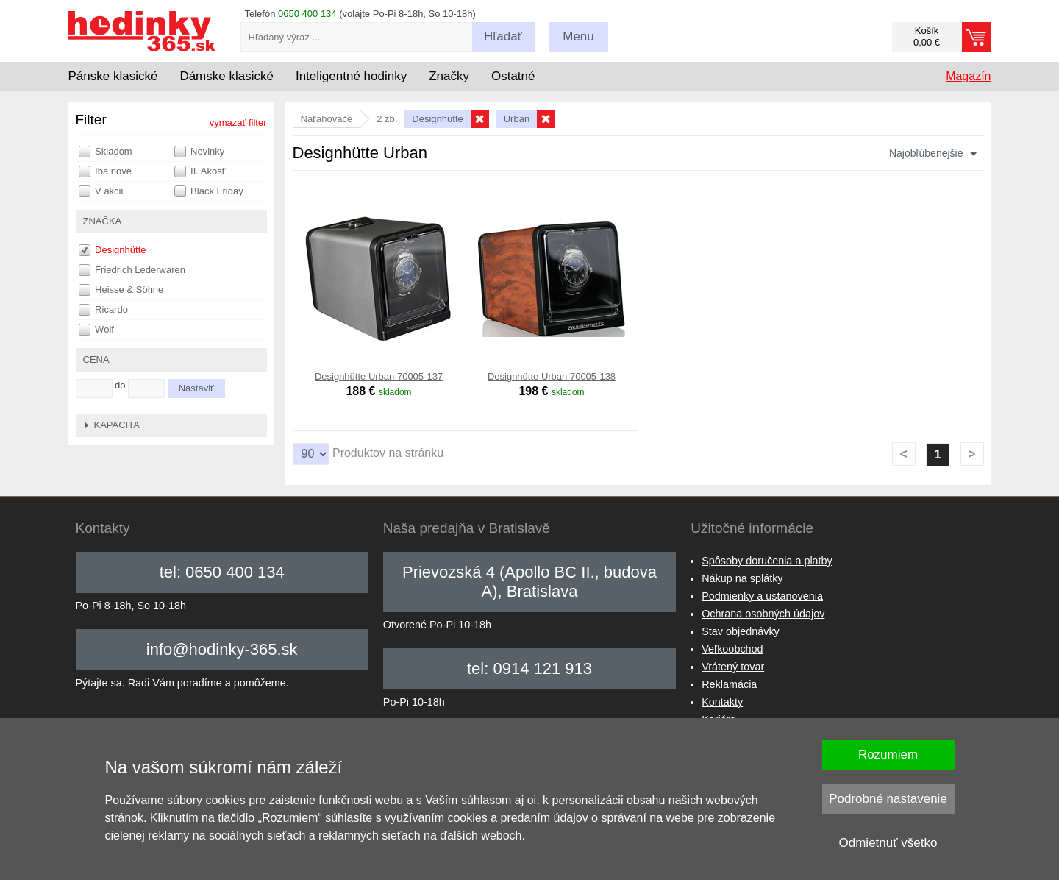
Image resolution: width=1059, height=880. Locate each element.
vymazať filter (238, 122)
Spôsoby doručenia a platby (767, 561)
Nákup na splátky (742, 578)
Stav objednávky (741, 631)
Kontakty (722, 702)
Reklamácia (729, 684)
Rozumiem (888, 755)
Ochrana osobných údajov (763, 614)
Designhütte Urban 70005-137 (379, 376)
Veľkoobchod (732, 649)
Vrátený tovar (733, 667)
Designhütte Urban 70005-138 (552, 376)
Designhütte (112, 250)
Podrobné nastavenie (888, 799)
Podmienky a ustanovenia (762, 596)
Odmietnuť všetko (888, 843)
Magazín (968, 76)
